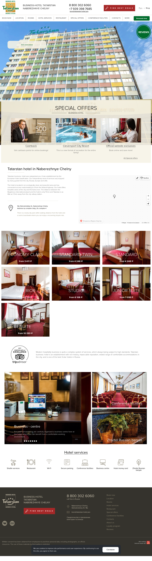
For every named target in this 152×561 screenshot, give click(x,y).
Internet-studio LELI (140, 543)
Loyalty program (113, 526)
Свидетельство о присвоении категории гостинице (78, 518)
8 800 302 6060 (80, 5)
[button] (24, 441)
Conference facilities (98, 18)
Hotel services (45, 18)
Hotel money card (121, 468)
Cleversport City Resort (76, 146)
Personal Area (141, 18)
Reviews (110, 529)
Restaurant (61, 18)
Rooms (31, 18)
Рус (141, 8)
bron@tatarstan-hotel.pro (79, 11)
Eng (148, 8)
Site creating (142, 541)
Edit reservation (27, 45)
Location (20, 18)
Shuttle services (13, 468)
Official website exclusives (121, 146)
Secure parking (67, 468)
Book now (6, 18)
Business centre (102, 468)
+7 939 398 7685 (80, 9)
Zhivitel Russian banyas (139, 469)
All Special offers (131, 158)
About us (110, 523)
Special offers (77, 18)
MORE (128, 18)
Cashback (31, 146)
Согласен (111, 550)
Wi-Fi (49, 468)
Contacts (116, 18)
